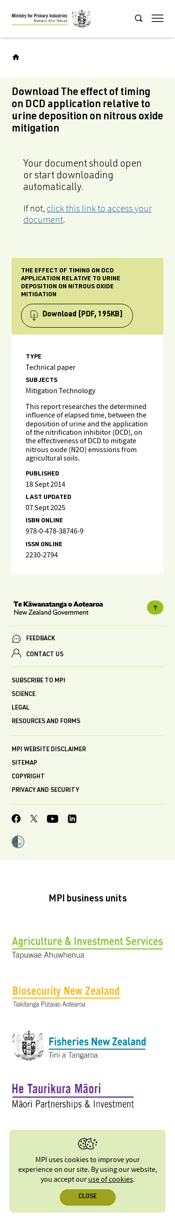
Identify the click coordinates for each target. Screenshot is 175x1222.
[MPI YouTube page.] (52, 820)
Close (87, 1197)
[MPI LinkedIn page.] (72, 820)
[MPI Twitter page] (33, 820)
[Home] (16, 57)
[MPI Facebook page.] (16, 820)
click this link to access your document (87, 214)
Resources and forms (46, 722)
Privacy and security (45, 791)
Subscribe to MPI (38, 681)
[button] (18, 842)
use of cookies (110, 1180)
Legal (20, 708)
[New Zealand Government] (87, 609)
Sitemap (24, 764)
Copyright (28, 777)
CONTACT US (44, 655)
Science (23, 695)
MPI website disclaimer (49, 750)
